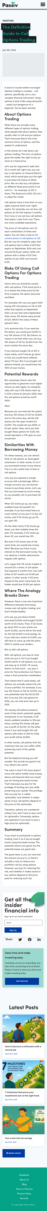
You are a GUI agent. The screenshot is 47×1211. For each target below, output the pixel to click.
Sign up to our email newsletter (19, 916)
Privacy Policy (24, 1193)
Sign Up (13, 930)
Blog (24, 1184)
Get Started (22, 980)
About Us (24, 1179)
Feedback (24, 1174)
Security (24, 1198)
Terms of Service (24, 1188)
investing (8, 20)
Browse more (13, 1152)
